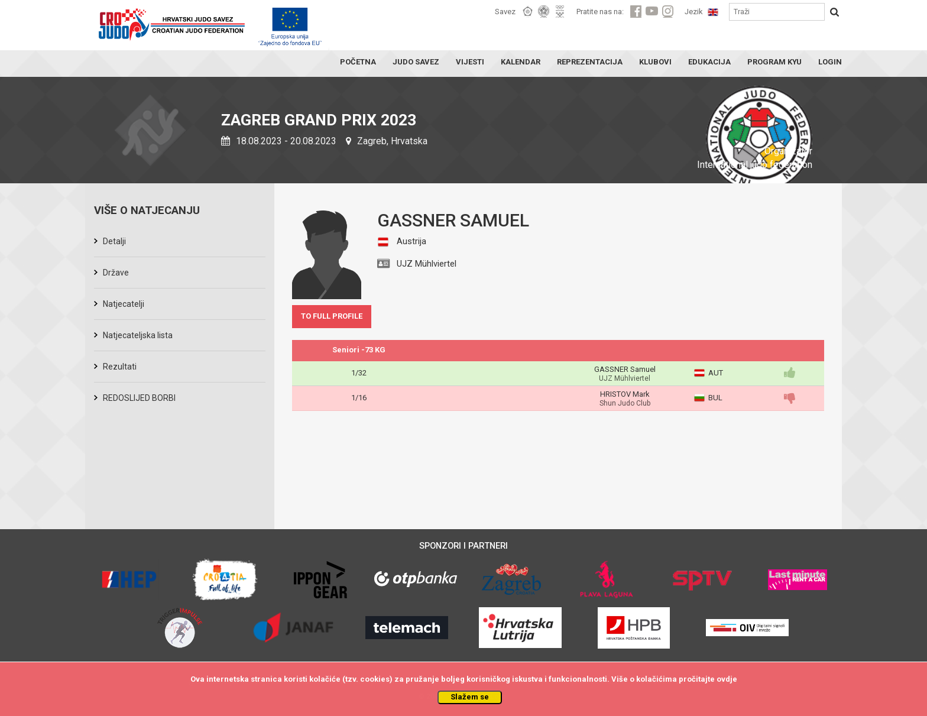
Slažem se (469, 696)
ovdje (727, 679)
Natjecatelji (123, 304)
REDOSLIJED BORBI (139, 398)
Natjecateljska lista (138, 335)
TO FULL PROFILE (331, 316)
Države (116, 272)
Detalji (114, 241)
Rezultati (120, 366)
